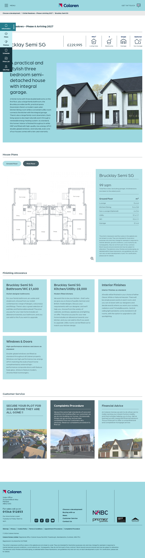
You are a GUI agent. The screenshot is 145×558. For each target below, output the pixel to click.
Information (6, 27)
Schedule (6, 51)
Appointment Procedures (53, 529)
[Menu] (10, 5)
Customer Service (70, 518)
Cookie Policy (22, 529)
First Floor (31, 167)
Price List (6, 59)
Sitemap (6, 529)
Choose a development (72, 509)
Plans (6, 35)
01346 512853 (13, 511)
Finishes (6, 43)
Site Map (6, 68)
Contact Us (67, 521)
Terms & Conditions (35, 529)
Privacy (13, 529)
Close (14, 26)
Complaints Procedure (72, 529)
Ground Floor (12, 167)
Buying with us (69, 512)
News (65, 515)
